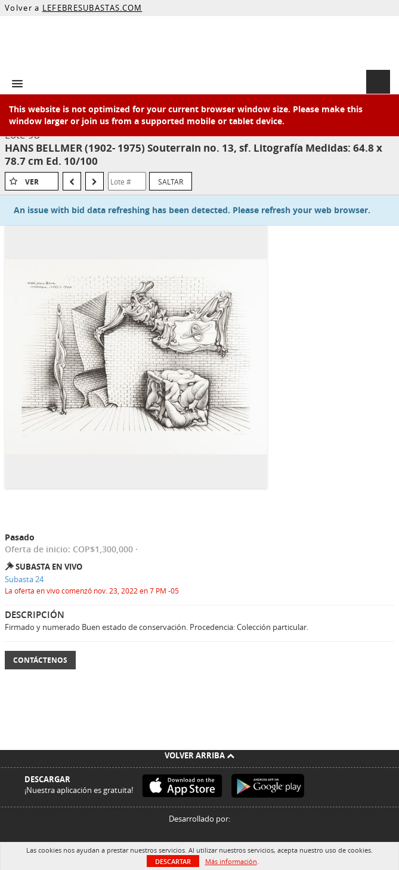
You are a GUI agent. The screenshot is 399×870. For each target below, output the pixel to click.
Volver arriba (199, 755)
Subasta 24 (24, 579)
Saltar (170, 181)
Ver (32, 182)
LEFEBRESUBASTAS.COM (92, 7)
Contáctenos (40, 660)
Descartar (173, 861)
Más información (231, 861)
